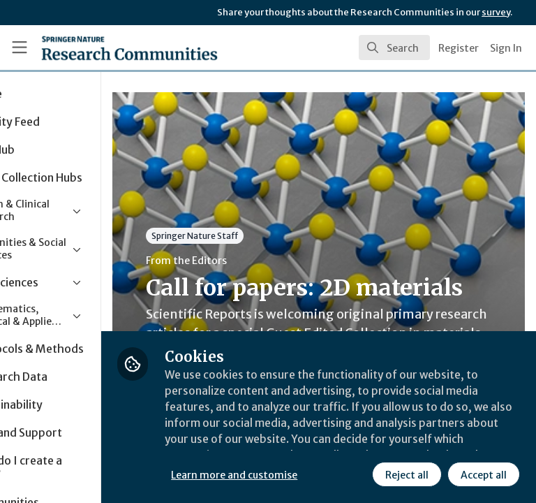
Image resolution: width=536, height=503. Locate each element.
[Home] (98, 47)
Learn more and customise (311, 443)
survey (496, 12)
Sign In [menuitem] (506, 48)
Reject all (282, 474)
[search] (394, 47)
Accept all (359, 474)
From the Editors (263, 260)
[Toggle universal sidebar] (19, 47)
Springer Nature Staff (272, 236)
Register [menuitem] (458, 48)
